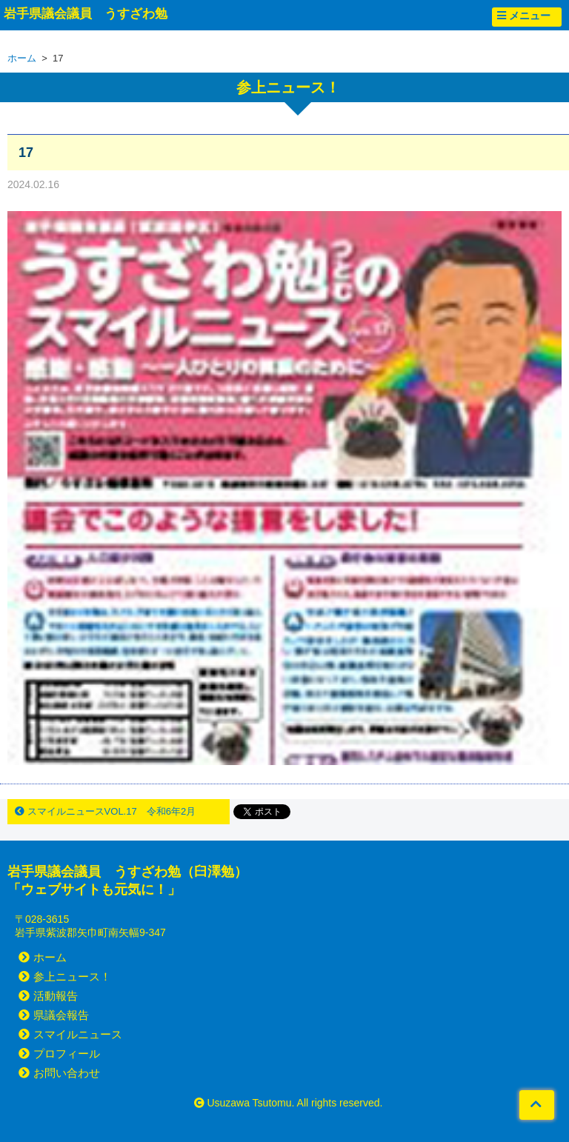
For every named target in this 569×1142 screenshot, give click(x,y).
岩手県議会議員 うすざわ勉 (85, 14)
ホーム (21, 58)
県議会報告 (54, 1015)
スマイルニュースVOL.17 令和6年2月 (105, 811)
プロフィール (59, 1053)
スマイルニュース (70, 1034)
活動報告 (48, 995)
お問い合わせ (59, 1072)
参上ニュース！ (65, 976)
